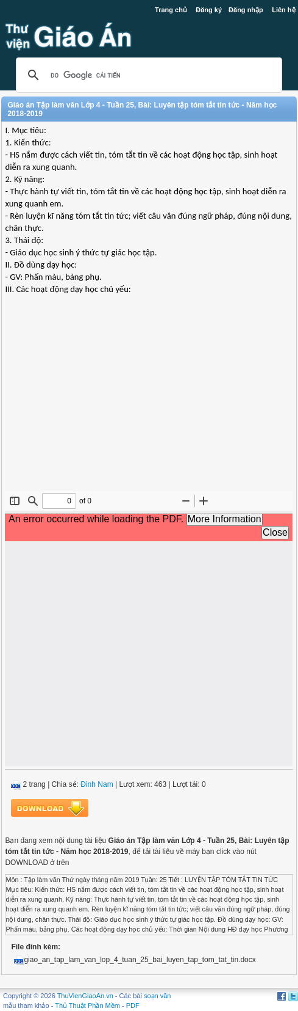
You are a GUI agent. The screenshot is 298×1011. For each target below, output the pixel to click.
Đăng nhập (246, 9)
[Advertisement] (149, 402)
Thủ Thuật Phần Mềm (87, 1005)
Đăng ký (209, 9)
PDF (133, 1005)
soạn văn (157, 995)
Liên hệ (283, 9)
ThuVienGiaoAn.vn (85, 995)
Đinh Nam (96, 784)
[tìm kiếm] (147, 75)
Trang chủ (171, 9)
